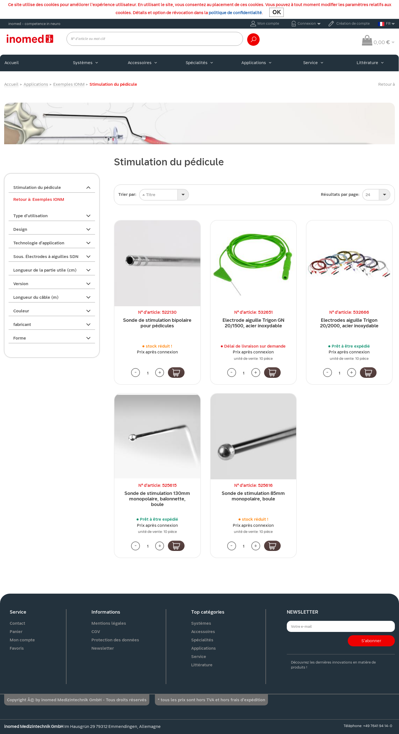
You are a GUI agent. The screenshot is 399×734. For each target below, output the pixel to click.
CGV (95, 631)
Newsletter (102, 648)
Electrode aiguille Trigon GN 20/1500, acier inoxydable (253, 323)
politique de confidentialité (235, 13)
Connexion (307, 23)
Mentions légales (108, 623)
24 (367, 195)
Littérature (370, 62)
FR (384, 23)
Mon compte (268, 23)
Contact (17, 623)
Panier (16, 631)
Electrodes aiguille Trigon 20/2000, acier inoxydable (349, 323)
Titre (148, 195)
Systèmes (85, 62)
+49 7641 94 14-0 (377, 725)
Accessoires (142, 62)
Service (313, 62)
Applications (256, 62)
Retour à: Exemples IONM (38, 199)
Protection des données (115, 640)
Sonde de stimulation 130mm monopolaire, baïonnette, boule (157, 498)
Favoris (17, 648)
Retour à (386, 84)
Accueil (11, 62)
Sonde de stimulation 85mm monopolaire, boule (253, 496)
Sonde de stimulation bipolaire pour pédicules (157, 323)
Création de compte (353, 23)
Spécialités (199, 62)
